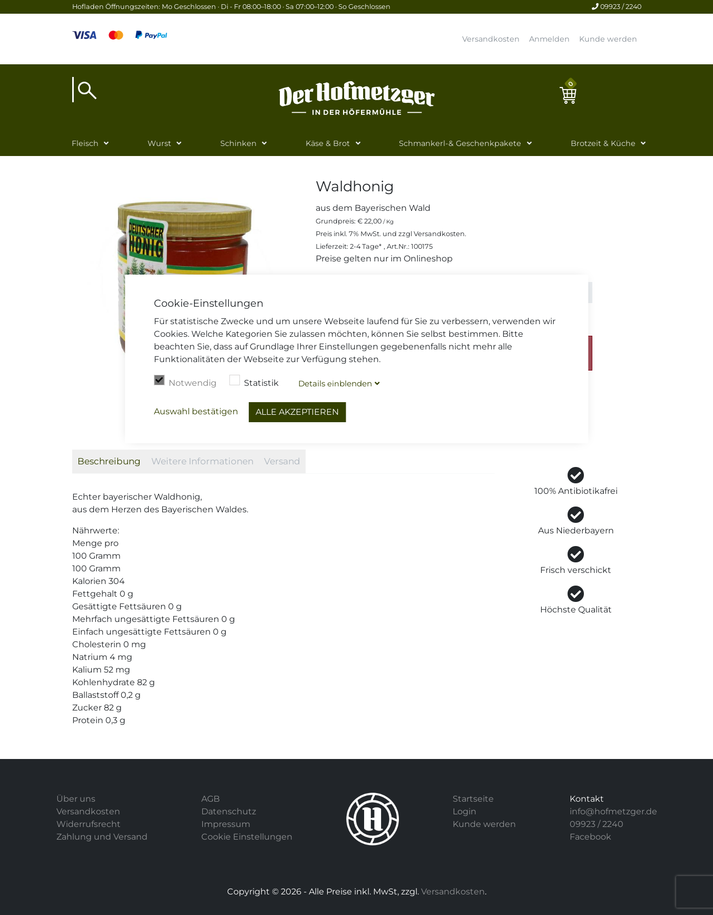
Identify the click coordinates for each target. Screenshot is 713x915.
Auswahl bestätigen (196, 411)
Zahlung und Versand (102, 837)
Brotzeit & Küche (603, 143)
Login (464, 811)
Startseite (473, 799)
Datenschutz (228, 811)
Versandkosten (491, 39)
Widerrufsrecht (88, 824)
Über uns (75, 799)
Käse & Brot (328, 143)
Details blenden (335, 383)
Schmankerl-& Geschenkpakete (460, 143)
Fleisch (85, 143)
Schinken (238, 143)
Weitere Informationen (202, 461)
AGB (210, 799)
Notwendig (185, 381)
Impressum (225, 824)
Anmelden (549, 39)
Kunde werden (608, 39)
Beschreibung (109, 461)
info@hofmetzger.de (613, 811)
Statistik (254, 381)
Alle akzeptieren (297, 412)
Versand (282, 461)
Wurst (159, 143)
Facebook (590, 837)
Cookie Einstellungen (246, 837)
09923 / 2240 (616, 7)
